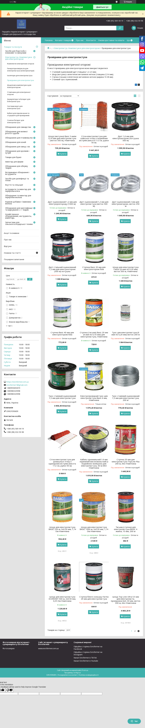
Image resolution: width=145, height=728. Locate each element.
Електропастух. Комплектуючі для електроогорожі (77, 48)
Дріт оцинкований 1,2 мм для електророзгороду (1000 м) (62, 203)
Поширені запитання (14, 259)
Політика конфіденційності (89, 675)
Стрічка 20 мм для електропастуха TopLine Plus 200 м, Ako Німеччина (126, 461)
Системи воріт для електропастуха (14, 107)
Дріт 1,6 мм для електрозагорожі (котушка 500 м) (126, 138)
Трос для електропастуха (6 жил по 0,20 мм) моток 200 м (125, 333)
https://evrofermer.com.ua (17, 382)
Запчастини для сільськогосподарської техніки (19, 223)
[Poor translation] (9, 690)
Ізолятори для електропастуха (19, 75)
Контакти (91, 40)
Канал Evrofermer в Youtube (86, 661)
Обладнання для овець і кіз (17, 147)
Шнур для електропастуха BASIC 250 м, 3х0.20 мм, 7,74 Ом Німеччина (62, 529)
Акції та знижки (11, 233)
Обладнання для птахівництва (19, 138)
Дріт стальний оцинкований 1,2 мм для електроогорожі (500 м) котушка (62, 269)
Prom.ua (85, 670)
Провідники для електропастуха (20, 80)
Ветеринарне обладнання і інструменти (17, 173)
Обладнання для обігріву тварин (16, 167)
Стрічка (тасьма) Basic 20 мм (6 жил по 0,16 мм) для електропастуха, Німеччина (94, 334)
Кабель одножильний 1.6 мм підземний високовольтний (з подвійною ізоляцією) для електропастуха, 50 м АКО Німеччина (94, 463)
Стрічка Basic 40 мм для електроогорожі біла (62, 333)
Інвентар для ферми (14, 162)
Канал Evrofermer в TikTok (85, 657)
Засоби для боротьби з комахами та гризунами (15, 52)
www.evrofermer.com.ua (48, 648)
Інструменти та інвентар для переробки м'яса (18, 190)
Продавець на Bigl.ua (72, 673)
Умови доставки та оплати (111, 40)
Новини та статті (12, 252)
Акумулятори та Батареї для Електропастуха (18, 100)
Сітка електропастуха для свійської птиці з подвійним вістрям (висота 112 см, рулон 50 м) (94, 139)
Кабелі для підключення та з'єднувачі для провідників (18, 114)
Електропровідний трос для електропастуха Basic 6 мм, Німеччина (94, 398)
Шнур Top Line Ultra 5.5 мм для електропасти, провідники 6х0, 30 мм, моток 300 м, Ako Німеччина (125, 600)
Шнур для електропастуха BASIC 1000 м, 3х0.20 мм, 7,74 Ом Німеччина (94, 529)
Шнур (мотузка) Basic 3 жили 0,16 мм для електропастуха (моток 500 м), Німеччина (62, 138)
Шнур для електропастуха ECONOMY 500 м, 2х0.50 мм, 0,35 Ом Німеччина (62, 599)
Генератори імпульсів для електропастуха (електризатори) (20, 69)
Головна (48, 40)
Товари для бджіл (13, 157)
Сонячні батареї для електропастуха (15, 121)
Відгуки (7, 246)
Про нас (80, 40)
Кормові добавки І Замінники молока (18, 203)
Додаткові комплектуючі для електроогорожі (19, 86)
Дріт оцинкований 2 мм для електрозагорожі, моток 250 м (125, 204)
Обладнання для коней (15, 142)
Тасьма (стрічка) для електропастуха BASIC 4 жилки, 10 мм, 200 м (125, 529)
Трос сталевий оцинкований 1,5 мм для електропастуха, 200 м (125, 398)
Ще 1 (10, 326)
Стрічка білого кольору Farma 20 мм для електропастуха (93, 598)
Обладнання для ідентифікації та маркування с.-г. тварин (19, 209)
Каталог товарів (63, 40)
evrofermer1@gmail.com (16, 385)
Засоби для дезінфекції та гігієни (17, 180)
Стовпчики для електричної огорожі (19, 93)
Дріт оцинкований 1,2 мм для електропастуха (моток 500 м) (94, 204)
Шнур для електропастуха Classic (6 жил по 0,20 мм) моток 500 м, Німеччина (126, 269)
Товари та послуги (13, 47)
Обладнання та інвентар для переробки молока (18, 197)
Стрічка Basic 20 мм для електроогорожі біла (94, 268)
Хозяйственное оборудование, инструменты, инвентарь (18, 216)
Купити (63, 153)
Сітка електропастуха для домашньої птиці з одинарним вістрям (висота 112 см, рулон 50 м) (62, 462)
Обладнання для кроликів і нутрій (17, 152)
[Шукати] (119, 28)
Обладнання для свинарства (18, 127)
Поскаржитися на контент (67, 675)
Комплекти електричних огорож (20, 64)
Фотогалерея (8, 648)
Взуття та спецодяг (14, 185)
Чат (134, 721)
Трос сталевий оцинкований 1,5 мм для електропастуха (62, 397)
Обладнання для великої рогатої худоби (16, 133)
